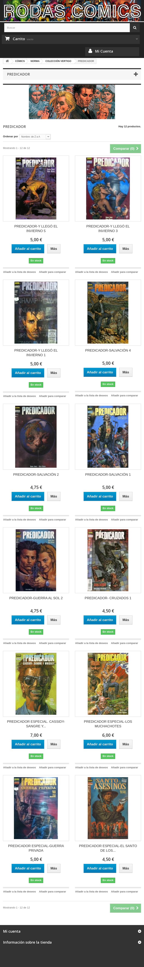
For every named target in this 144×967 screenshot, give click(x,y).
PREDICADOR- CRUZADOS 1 (108, 598)
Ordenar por (10, 136)
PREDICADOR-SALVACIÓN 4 (108, 350)
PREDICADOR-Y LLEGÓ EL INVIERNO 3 (108, 228)
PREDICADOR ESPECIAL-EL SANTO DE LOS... (108, 848)
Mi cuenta (12, 931)
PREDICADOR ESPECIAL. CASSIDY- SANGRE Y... (36, 724)
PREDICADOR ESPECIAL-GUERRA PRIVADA (36, 848)
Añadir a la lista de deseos (19, 271)
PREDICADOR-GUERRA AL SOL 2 (36, 598)
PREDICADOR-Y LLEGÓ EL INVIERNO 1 (36, 353)
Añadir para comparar (52, 271)
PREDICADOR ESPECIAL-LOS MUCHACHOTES (108, 724)
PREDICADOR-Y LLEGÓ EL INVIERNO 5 (36, 228)
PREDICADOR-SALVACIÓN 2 (36, 475)
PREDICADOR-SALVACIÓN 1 (108, 475)
